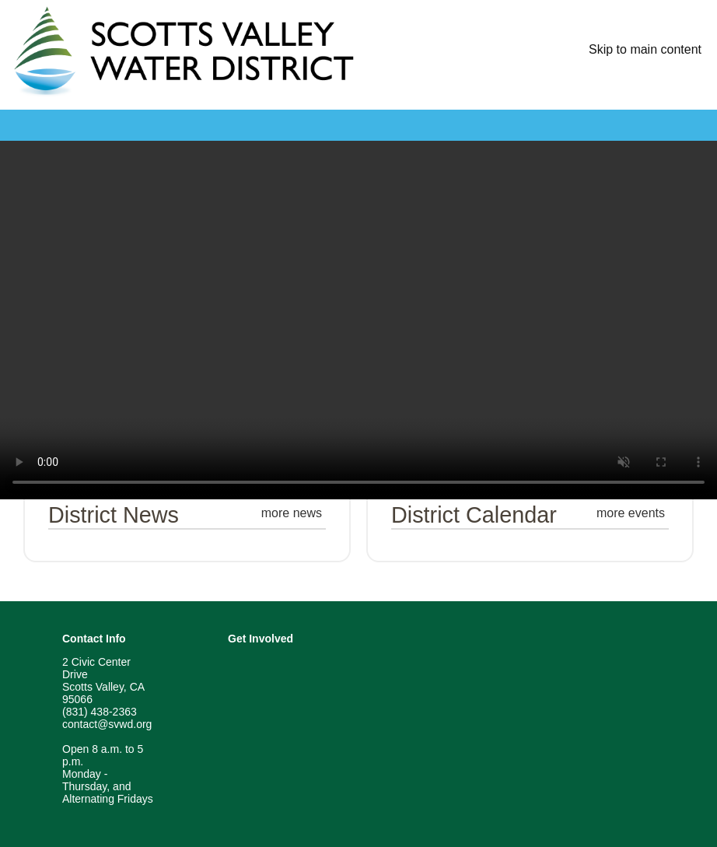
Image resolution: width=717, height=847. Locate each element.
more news (291, 513)
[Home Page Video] (358, 320)
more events (630, 513)
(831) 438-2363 (99, 711)
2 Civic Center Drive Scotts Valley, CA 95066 (103, 680)
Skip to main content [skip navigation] (645, 49)
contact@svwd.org (107, 724)
